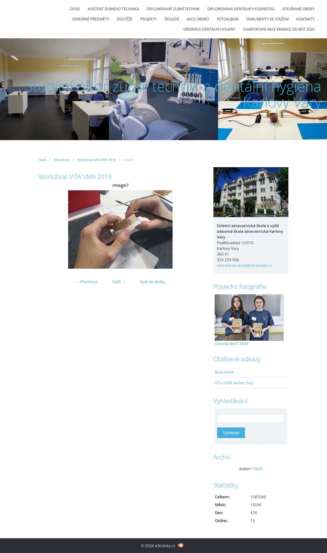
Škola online (224, 372)
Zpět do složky (152, 281)
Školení (171, 19)
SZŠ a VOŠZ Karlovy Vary (234, 382)
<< (219, 468)
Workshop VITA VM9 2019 (96, 160)
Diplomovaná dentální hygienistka (241, 8)
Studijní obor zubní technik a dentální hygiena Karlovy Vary (173, 94)
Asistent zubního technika (113, 8)
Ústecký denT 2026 (231, 343)
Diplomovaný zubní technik (173, 8)
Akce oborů (198, 19)
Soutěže (124, 19)
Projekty (148, 19)
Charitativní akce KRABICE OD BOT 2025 (279, 29)
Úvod (74, 8)
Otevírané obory (298, 8)
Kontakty (305, 19)
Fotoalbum (227, 19)
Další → (118, 281)
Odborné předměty (90, 19)
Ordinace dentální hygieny (209, 29)
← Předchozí (86, 281)
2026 (258, 468)
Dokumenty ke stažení (267, 19)
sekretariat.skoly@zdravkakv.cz (244, 265)
